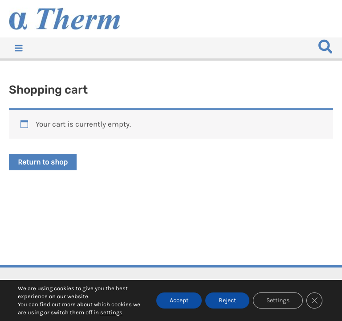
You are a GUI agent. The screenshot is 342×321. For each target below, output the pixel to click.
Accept (179, 300)
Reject (227, 300)
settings (111, 312)
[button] (326, 49)
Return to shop (43, 161)
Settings (277, 300)
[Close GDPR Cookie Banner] (314, 300)
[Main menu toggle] (18, 48)
